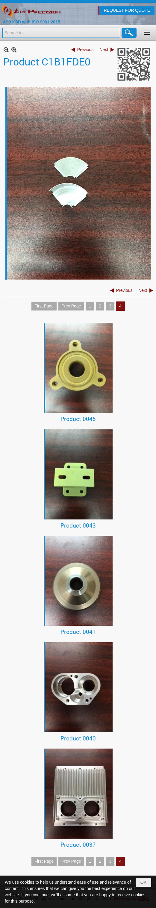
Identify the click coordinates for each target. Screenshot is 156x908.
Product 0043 (78, 525)
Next (103, 49)
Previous (85, 49)
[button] (147, 33)
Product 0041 (78, 631)
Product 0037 (78, 844)
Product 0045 (78, 418)
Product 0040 (78, 738)
